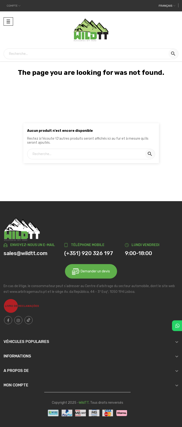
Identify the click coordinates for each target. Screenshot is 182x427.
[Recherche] (91, 53)
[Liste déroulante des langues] (167, 5)
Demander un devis (91, 271)
